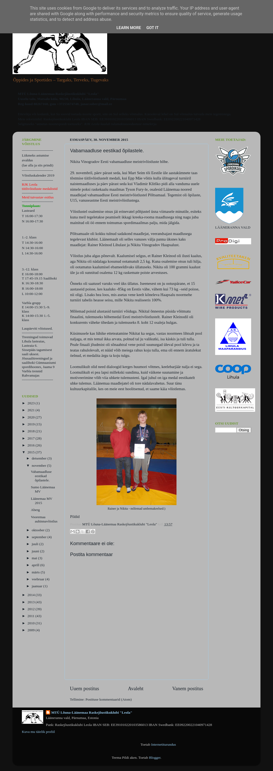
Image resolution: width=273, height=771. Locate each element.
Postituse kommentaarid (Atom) (109, 699)
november (39, 466)
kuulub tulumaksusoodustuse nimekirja (128, 124)
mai (35, 558)
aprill (36, 565)
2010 (31, 623)
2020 (31, 417)
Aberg (35, 510)
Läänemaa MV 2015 (41, 501)
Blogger (154, 758)
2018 (31, 431)
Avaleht (135, 688)
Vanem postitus (187, 688)
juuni (36, 551)
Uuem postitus (84, 688)
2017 (31, 438)
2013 (31, 602)
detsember (39, 458)
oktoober (38, 530)
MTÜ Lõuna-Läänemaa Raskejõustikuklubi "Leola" (91, 712)
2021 (31, 410)
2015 (31, 452)
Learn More (129, 27)
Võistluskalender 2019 (38, 175)
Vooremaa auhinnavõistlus (44, 519)
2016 (31, 445)
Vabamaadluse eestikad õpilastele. (41, 476)
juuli (35, 544)
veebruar (38, 579)
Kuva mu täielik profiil (38, 732)
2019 (31, 424)
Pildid (74, 516)
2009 (31, 630)
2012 (31, 609)
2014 (31, 595)
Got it (152, 27)
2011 (31, 616)
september (39, 537)
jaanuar (37, 586)
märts (36, 572)
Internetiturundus (163, 744)
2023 (31, 403)
